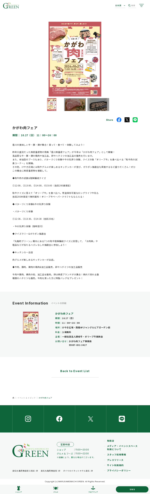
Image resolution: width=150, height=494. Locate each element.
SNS (132, 489)
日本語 (118, 5)
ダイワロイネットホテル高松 (76, 471)
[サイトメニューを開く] (141, 5)
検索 (131, 5)
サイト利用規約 (115, 465)
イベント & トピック (26, 397)
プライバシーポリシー (119, 470)
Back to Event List (75, 371)
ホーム (13, 398)
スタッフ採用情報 (116, 455)
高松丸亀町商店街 (49, 471)
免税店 (110, 441)
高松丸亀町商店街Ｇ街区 (23, 471)
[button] (52, 104)
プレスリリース (115, 460)
